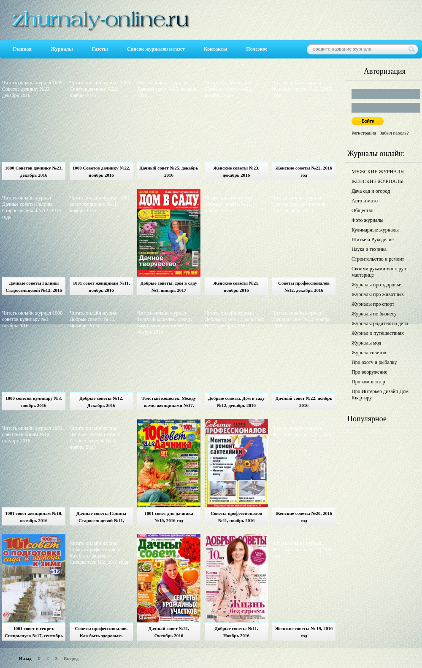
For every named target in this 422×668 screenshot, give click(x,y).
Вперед (71, 658)
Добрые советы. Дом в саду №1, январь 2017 (169, 286)
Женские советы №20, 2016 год (304, 517)
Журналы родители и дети (380, 323)
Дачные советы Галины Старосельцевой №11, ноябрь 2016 (101, 518)
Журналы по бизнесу (374, 314)
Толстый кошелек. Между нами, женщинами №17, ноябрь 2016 (168, 403)
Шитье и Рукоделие (373, 239)
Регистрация (364, 132)
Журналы (62, 49)
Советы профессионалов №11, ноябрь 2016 (236, 517)
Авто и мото (365, 201)
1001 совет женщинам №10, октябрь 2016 (33, 517)
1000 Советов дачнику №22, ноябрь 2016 (101, 171)
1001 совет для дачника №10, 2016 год (168, 517)
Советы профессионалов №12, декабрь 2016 (304, 286)
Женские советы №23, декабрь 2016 (236, 171)
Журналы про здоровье (376, 285)
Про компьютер (368, 382)
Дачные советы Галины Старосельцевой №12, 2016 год (33, 287)
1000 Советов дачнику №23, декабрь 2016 (34, 171)
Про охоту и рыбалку (374, 362)
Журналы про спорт (373, 304)
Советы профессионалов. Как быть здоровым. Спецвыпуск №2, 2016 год (101, 633)
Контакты (215, 49)
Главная (22, 49)
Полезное (256, 49)
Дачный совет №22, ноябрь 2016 (304, 402)
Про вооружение (369, 372)
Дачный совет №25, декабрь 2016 (168, 171)
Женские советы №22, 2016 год (304, 171)
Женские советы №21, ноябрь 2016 (236, 286)
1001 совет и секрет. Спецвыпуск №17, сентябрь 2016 (34, 633)
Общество (362, 210)
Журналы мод (366, 343)
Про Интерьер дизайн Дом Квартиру (380, 394)
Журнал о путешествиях (378, 333)
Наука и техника (369, 249)
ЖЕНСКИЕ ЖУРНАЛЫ (377, 181)
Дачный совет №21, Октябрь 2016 (169, 632)
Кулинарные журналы (375, 230)
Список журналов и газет (156, 49)
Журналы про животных (378, 294)
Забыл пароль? (394, 132)
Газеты (100, 49)
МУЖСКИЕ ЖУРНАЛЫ (378, 172)
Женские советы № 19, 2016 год (304, 632)
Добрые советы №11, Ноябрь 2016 (236, 632)
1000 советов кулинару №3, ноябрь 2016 (33, 402)
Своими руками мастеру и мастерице (380, 272)
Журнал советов (369, 353)
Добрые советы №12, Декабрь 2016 (101, 402)
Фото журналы (368, 220)
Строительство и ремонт (378, 259)
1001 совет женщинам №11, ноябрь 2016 (101, 286)
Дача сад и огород (371, 191)
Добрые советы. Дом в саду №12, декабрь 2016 (236, 402)
